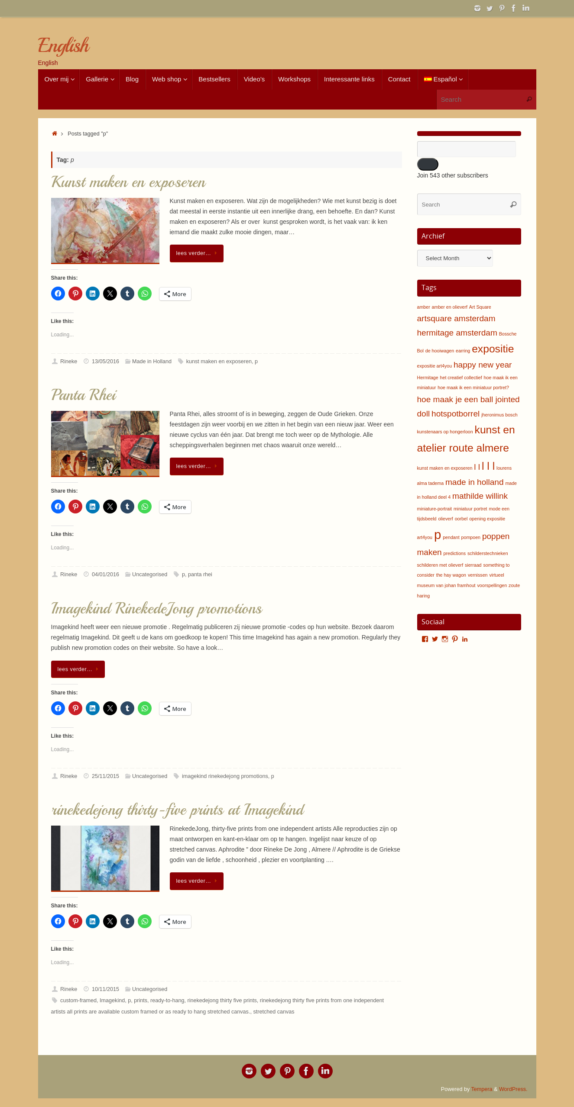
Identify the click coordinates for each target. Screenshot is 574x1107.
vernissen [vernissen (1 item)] (478, 575)
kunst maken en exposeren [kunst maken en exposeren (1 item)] (445, 468)
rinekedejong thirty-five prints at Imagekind (177, 810)
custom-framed (78, 1000)
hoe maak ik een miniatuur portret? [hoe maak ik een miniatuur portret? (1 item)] (473, 387)
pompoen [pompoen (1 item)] (470, 537)
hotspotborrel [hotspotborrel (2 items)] (455, 413)
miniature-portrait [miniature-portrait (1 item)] (434, 508)
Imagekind (112, 1000)
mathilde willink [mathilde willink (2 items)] (480, 495)
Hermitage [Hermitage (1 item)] (427, 377)
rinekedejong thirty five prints (221, 1000)
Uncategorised (149, 574)
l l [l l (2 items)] (477, 466)
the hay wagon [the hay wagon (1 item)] (451, 575)
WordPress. (513, 1089)
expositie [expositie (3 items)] (493, 349)
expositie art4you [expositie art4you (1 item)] (434, 365)
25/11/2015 (105, 776)
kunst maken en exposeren (219, 361)
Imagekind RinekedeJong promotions (156, 608)
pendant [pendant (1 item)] (451, 537)
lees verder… (198, 253)
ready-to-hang (167, 1000)
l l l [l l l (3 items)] (488, 466)
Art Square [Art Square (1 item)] (480, 307)
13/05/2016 (105, 361)
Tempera (482, 1089)
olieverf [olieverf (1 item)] (445, 518)
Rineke (68, 361)
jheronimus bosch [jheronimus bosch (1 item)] (499, 414)
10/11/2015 (105, 989)
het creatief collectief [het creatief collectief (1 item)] (461, 377)
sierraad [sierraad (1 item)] (473, 565)
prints (140, 1000)
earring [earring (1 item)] (463, 350)
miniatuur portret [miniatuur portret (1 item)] (470, 508)
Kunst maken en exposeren (128, 182)
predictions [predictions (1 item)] (455, 553)
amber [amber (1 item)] (423, 307)
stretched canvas (273, 1012)
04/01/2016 (105, 574)
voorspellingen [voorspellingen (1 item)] (492, 585)
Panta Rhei (83, 395)
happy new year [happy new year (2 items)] (483, 364)
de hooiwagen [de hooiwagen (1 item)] (439, 350)
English (63, 46)
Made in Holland (152, 361)
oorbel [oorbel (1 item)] (461, 518)
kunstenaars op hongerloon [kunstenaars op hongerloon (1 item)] (445, 431)
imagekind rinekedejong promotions (225, 776)
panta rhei (200, 574)
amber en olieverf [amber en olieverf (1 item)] (449, 307)
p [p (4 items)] (437, 534)
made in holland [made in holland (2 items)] (474, 482)
